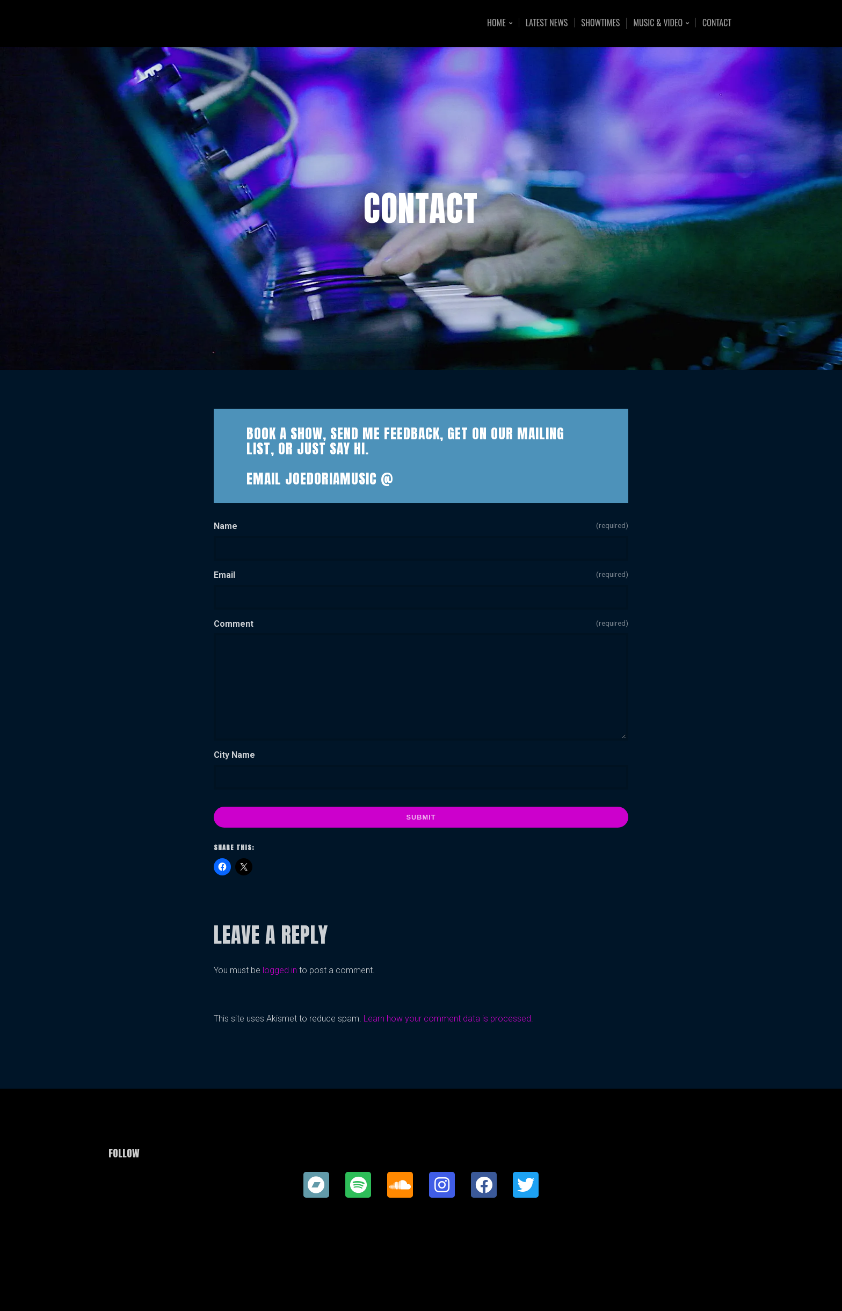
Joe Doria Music (188, 23)
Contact (716, 22)
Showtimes (600, 22)
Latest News (547, 22)
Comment (421, 623)
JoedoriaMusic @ (339, 478)
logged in (280, 970)
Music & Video (658, 23)
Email (421, 574)
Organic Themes (442, 1286)
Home (496, 23)
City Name (234, 755)
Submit (420, 817)
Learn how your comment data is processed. (448, 1018)
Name (421, 525)
